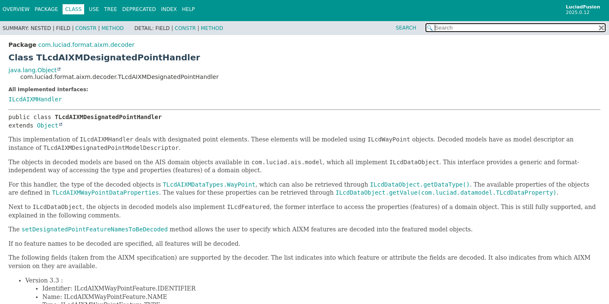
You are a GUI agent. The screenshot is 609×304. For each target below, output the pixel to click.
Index (169, 9)
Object (47, 125)
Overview (16, 9)
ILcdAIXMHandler (35, 99)
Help (188, 9)
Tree (110, 9)
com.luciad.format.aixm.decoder (86, 44)
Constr (85, 28)
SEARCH (406, 28)
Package (46, 9)
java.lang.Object (32, 70)
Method (113, 28)
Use (94, 9)
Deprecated (139, 9)
